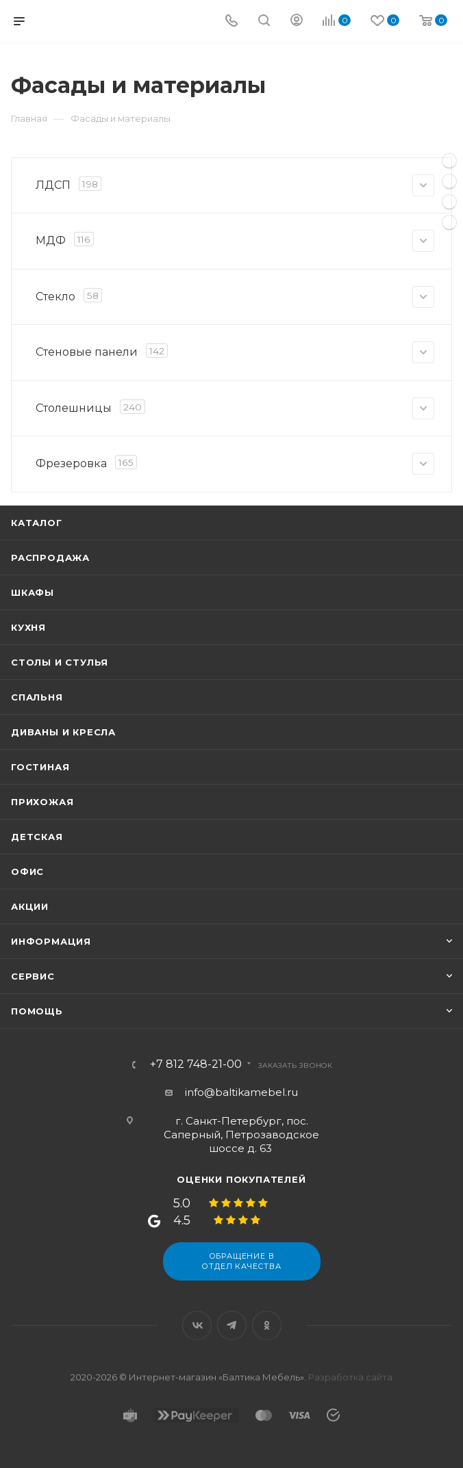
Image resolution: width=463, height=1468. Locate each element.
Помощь (37, 1011)
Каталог (36, 522)
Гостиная (40, 766)
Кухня (28, 627)
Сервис (33, 976)
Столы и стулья (59, 662)
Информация (51, 941)
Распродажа (50, 557)
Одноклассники (266, 1325)
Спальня (37, 697)
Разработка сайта (350, 1377)
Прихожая (42, 801)
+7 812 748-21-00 (196, 1064)
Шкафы (32, 592)
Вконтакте (197, 1325)
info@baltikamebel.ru (241, 1092)
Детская (37, 836)
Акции (30, 906)
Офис (27, 871)
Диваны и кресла (63, 731)
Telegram (232, 1325)
